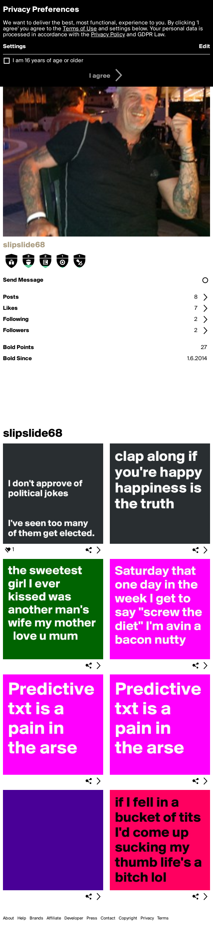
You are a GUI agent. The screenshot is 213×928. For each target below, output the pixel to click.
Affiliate (54, 918)
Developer (73, 918)
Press (92, 918)
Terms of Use (80, 29)
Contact (108, 918)
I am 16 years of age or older (48, 61)
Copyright (128, 918)
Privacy (147, 918)
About (8, 918)
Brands (36, 918)
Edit (204, 47)
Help (21, 918)
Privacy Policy (108, 35)
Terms (163, 918)
